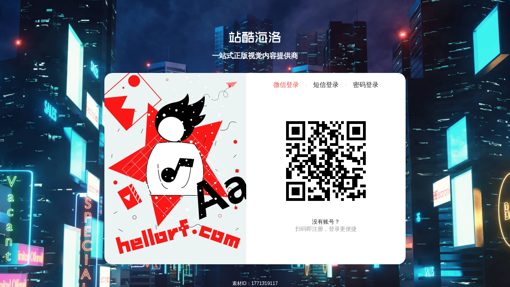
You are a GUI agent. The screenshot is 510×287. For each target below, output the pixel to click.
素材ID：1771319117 (255, 283)
